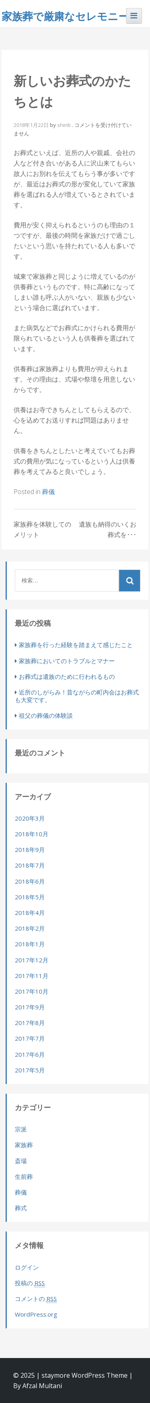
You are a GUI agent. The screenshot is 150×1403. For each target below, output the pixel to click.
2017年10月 (31, 991)
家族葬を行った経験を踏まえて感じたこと (76, 645)
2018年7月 (30, 865)
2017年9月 (30, 1007)
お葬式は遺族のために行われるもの (67, 676)
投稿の (30, 1283)
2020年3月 (30, 818)
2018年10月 (31, 834)
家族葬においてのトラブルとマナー (67, 661)
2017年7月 (30, 1038)
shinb (64, 125)
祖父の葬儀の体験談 (46, 715)
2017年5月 (30, 1070)
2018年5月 (30, 897)
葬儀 (48, 491)
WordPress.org (36, 1314)
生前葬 (24, 1176)
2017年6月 (30, 1054)
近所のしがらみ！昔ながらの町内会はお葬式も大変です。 (77, 696)
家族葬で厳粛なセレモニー (65, 16)
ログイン (27, 1267)
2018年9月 (30, 849)
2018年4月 (30, 913)
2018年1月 (30, 944)
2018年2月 (30, 928)
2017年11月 (31, 976)
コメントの (36, 1299)
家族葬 (24, 1145)
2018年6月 (30, 881)
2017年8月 (30, 1023)
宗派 (21, 1129)
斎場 (21, 1161)
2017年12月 (31, 960)
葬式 (21, 1208)
